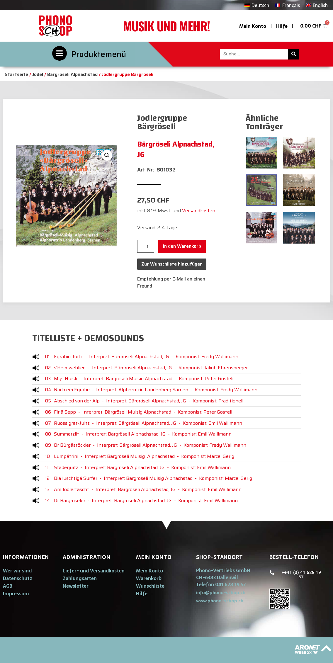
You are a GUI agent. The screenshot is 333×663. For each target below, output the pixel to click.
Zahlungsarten (80, 578)
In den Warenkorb (182, 246)
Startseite (16, 74)
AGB (7, 586)
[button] (220, 592)
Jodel (37, 74)
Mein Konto (252, 26)
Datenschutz (17, 578)
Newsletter (76, 586)
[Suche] (293, 54)
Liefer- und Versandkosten (94, 570)
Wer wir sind (17, 570)
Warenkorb (149, 578)
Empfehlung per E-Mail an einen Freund (171, 282)
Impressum (16, 593)
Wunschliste (150, 586)
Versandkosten (198, 210)
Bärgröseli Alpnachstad (72, 74)
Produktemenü (98, 54)
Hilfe (282, 26)
